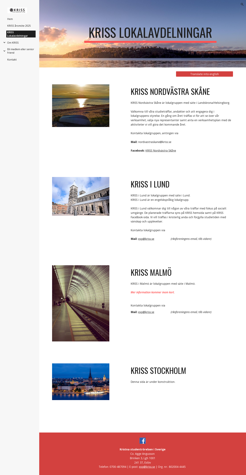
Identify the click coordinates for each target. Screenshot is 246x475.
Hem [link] (10, 19)
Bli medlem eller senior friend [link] (20, 51)
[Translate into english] (204, 74)
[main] (150, 33)
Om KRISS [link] (13, 42)
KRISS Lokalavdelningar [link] (17, 34)
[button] (242, 4)
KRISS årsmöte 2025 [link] (19, 25)
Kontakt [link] (12, 59)
